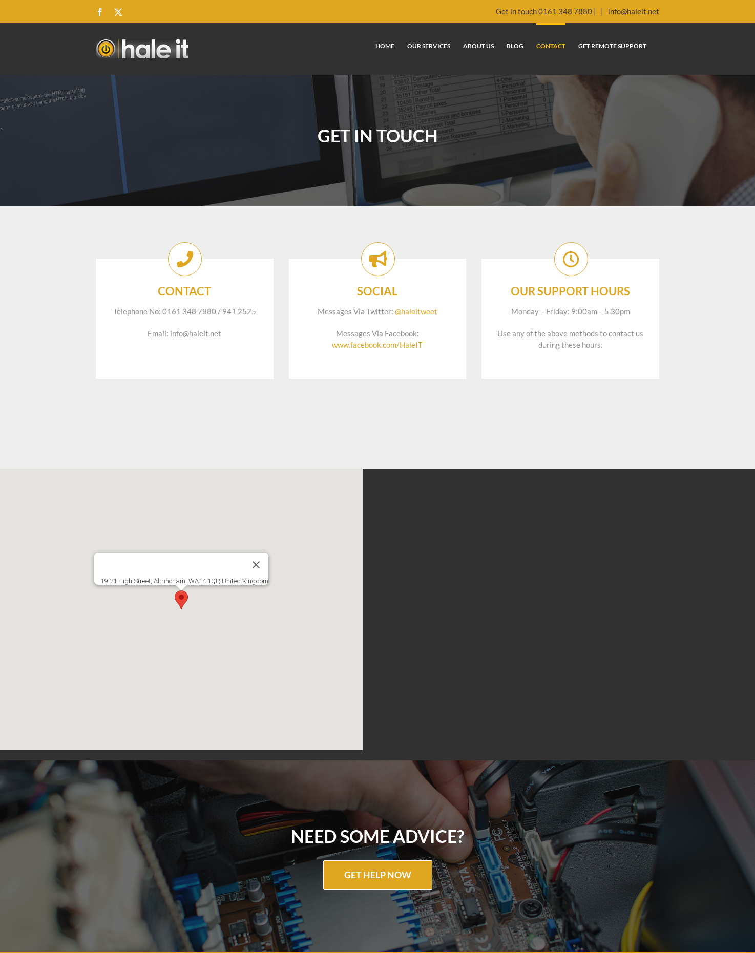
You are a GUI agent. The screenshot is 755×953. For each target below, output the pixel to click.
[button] (181, 599)
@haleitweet (416, 311)
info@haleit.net (632, 11)
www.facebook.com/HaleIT (377, 344)
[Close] (256, 565)
